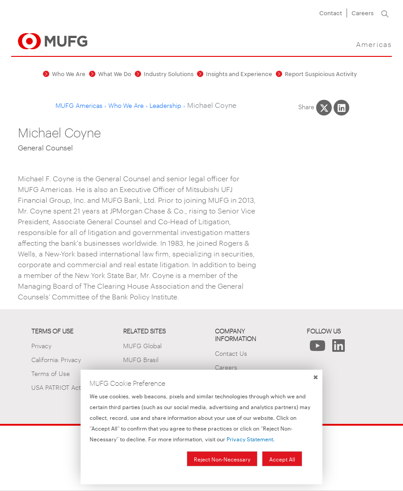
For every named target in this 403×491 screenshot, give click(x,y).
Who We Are (69, 73)
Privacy (41, 345)
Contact (330, 13)
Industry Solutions (168, 73)
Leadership (165, 105)
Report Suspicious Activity (321, 73)
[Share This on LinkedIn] (341, 107)
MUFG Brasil (141, 359)
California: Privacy (56, 359)
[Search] (385, 13)
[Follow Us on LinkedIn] (338, 348)
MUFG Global (142, 345)
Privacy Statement (250, 439)
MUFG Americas (79, 105)
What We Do (114, 73)
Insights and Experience (239, 73)
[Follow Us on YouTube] (317, 348)
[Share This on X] (324, 107)
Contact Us (231, 353)
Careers (362, 13)
